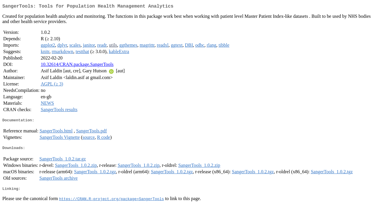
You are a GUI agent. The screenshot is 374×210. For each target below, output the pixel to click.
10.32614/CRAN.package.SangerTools (77, 65)
